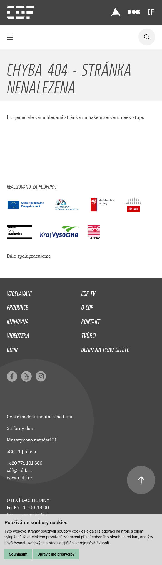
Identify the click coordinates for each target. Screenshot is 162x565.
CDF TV (88, 292)
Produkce (17, 306)
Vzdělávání (19, 292)
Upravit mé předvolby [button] (56, 554)
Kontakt (90, 320)
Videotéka (18, 334)
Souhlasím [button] (18, 554)
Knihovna (18, 320)
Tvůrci (88, 334)
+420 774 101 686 (24, 463)
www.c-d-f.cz (20, 477)
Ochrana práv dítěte (105, 348)
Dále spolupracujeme (29, 256)
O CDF (87, 306)
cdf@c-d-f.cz (19, 470)
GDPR (12, 348)
